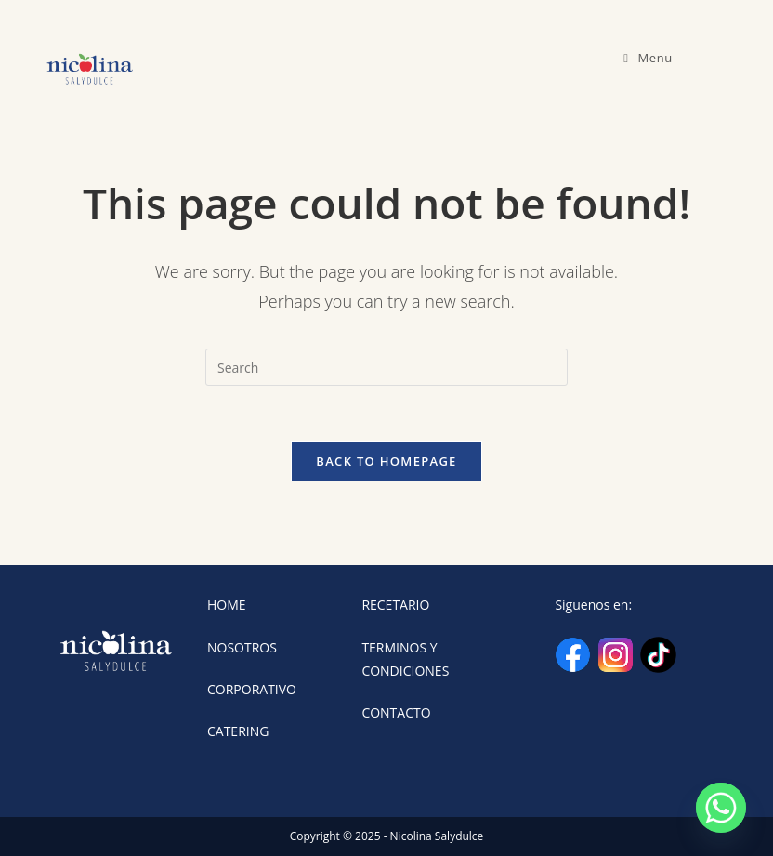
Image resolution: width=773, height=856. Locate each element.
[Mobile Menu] (648, 57)
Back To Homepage (386, 461)
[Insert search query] (386, 367)
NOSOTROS (242, 647)
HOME (226, 604)
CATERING (238, 731)
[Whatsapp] (721, 808)
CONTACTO (395, 712)
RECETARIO (395, 604)
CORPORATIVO (251, 689)
